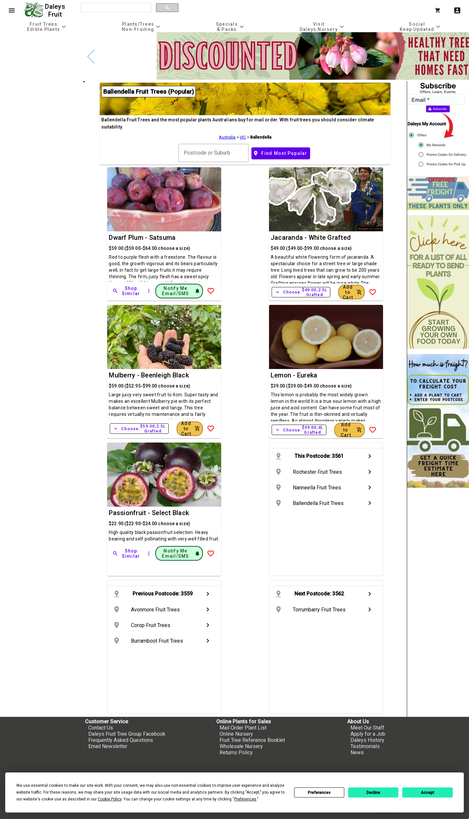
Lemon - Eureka (294, 375)
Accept (427, 792)
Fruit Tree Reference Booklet (252, 740)
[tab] (47, 26)
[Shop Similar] (127, 291)
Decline (373, 792)
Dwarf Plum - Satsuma (142, 237)
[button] (318, 76)
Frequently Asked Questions (120, 740)
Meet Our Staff (367, 728)
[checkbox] (41, 59)
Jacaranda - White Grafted (311, 237)
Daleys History (367, 740)
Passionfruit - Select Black (149, 513)
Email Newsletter (107, 746)
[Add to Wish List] (211, 291)
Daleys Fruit (56, 10)
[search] (115, 8)
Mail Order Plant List (243, 728)
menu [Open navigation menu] (12, 10)
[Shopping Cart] (439, 10)
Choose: (301, 292)
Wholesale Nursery (241, 746)
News (357, 752)
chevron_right (370, 456)
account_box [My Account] (457, 10)
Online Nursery (236, 734)
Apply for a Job (367, 734)
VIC (243, 137)
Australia (227, 137)
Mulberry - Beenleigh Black (149, 375)
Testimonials (365, 746)
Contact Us (100, 728)
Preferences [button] (245, 799)
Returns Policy (236, 752)
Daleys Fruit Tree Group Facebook (126, 734)
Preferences (319, 792)
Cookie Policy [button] (109, 799)
